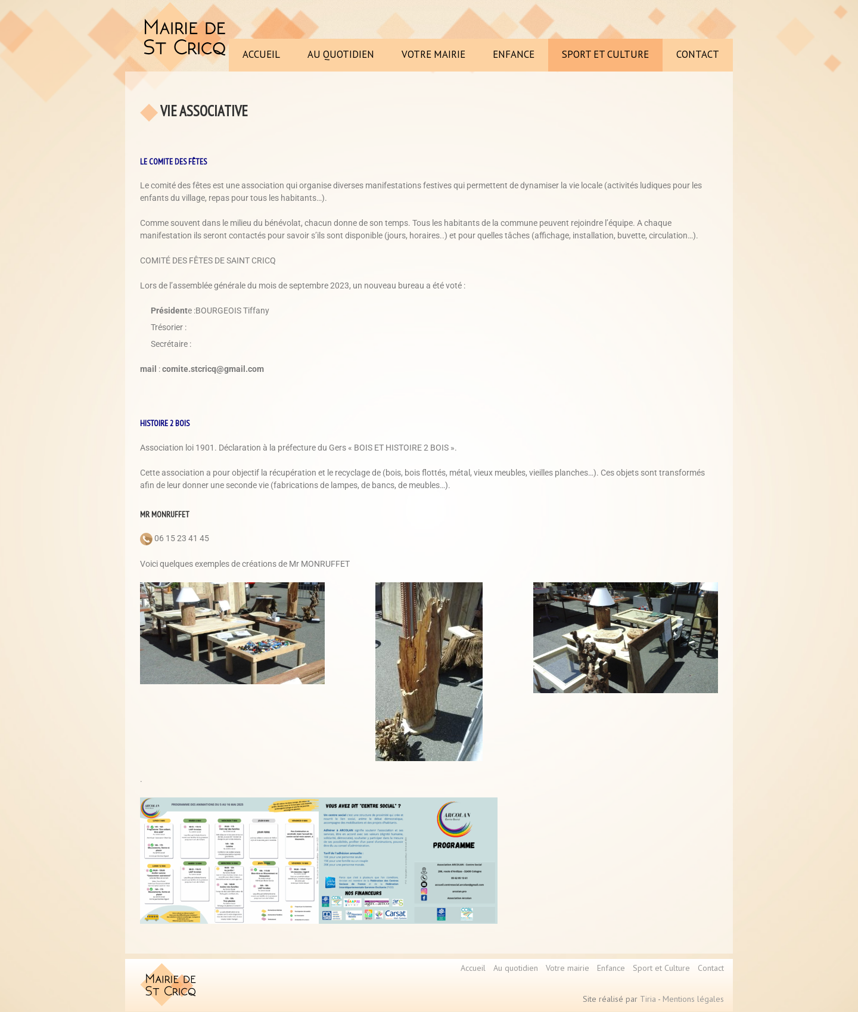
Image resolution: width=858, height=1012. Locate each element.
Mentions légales (693, 999)
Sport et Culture (661, 968)
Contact (711, 968)
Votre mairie (567, 968)
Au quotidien (515, 968)
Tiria (648, 999)
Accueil (473, 968)
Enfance (611, 968)
